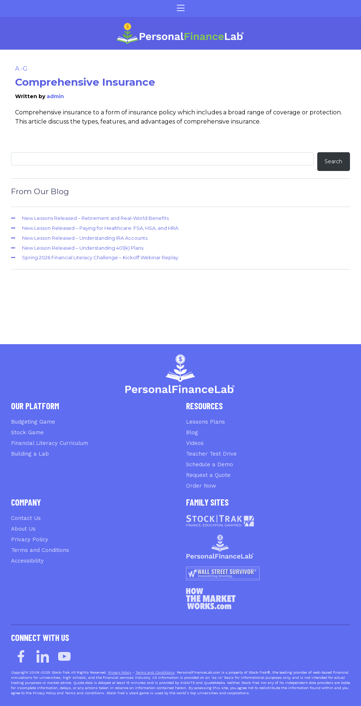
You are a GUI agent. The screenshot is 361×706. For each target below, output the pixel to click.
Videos (195, 443)
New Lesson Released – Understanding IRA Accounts (84, 238)
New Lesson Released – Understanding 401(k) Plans (82, 248)
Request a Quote (208, 475)
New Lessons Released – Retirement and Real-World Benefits (95, 218)
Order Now (201, 485)
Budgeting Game (33, 421)
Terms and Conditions (40, 550)
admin (55, 96)
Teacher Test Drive (211, 453)
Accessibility (27, 560)
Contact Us (26, 518)
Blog (192, 432)
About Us (23, 528)
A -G (21, 68)
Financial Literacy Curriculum (49, 443)
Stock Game (27, 432)
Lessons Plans (205, 421)
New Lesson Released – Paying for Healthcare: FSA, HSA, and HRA (100, 228)
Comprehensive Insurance (85, 82)
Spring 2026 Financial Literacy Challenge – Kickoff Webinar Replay (100, 257)
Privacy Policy (29, 539)
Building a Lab (30, 453)
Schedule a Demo (209, 464)
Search (333, 161)
